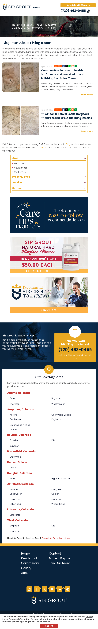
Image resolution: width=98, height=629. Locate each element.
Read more (86, 94)
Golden (55, 493)
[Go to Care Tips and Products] (49, 215)
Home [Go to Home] (25, 554)
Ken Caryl (15, 499)
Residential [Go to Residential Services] (29, 558)
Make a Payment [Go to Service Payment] (61, 558)
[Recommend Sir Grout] (49, 295)
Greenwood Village (20, 424)
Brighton (55, 398)
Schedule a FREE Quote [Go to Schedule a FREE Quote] (78, 5)
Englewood (57, 419)
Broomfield (16, 456)
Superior (14, 445)
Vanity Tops (20, 172)
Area (15, 158)
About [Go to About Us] (25, 573)
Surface (17, 188)
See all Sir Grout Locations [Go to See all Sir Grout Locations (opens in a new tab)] (56, 538)
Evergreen (56, 489)
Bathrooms (20, 163)
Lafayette (15, 514)
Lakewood (15, 503)
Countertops (20, 167)
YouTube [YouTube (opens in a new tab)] (52, 589)
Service (17, 182)
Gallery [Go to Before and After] (26, 568)
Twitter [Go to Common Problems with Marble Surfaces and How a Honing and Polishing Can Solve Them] (66, 66)
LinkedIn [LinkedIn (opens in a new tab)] (59, 589)
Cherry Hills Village (61, 414)
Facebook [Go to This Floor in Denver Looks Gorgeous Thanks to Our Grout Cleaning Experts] (63, 109)
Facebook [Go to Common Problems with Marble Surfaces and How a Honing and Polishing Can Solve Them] (63, 66)
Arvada (14, 489)
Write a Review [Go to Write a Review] (67, 589)
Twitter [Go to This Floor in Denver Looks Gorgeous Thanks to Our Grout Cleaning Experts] (66, 109)
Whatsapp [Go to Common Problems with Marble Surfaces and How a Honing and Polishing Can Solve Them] (69, 66)
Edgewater (16, 493)
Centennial (15, 419)
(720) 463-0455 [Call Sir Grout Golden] (73, 11)
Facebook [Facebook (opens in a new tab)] (37, 589)
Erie (53, 440)
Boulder (14, 440)
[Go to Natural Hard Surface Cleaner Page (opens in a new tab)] (49, 255)
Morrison (56, 499)
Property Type (21, 176)
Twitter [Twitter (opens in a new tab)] (44, 589)
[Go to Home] (23, 7)
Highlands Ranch (60, 478)
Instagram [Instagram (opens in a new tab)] (29, 589)
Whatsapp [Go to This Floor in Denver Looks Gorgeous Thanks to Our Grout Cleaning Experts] (69, 109)
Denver (13, 467)
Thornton (14, 403)
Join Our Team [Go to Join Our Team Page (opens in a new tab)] (59, 563)
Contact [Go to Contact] (55, 554)
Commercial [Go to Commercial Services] (30, 563)
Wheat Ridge (58, 503)
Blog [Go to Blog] (68, 144)
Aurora (13, 398)
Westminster (58, 403)
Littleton (14, 429)
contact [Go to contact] (43, 147)
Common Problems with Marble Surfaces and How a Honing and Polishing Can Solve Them (62, 74)
